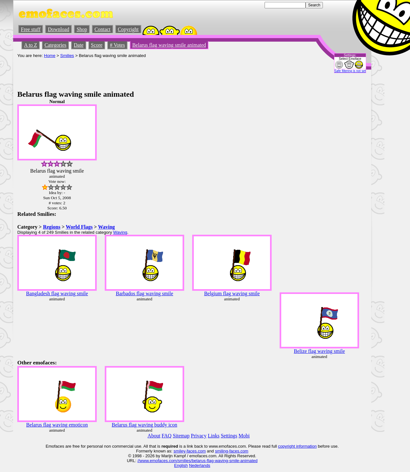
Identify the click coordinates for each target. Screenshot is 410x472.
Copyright (128, 29)
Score (96, 45)
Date (78, 45)
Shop (82, 29)
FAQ (167, 435)
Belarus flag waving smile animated (169, 45)
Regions (51, 227)
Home (49, 55)
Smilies (67, 55)
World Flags (79, 227)
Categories (55, 45)
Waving (106, 227)
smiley (179, 451)
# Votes (117, 45)
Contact (102, 29)
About (154, 435)
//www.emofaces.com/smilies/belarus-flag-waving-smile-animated (197, 460)
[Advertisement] (133, 72)
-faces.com (195, 451)
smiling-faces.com (231, 451)
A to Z (30, 45)
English (181, 465)
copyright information (297, 446)
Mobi (244, 435)
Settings (229, 435)
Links (213, 435)
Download (58, 29)
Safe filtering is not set (350, 71)
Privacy (199, 435)
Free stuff (30, 29)
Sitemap (181, 435)
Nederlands (199, 465)
